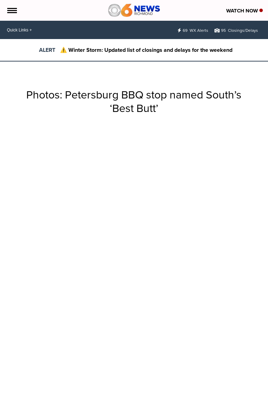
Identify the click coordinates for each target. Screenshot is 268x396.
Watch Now (244, 11)
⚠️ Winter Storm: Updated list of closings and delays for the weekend (146, 50)
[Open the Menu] (11, 10)
